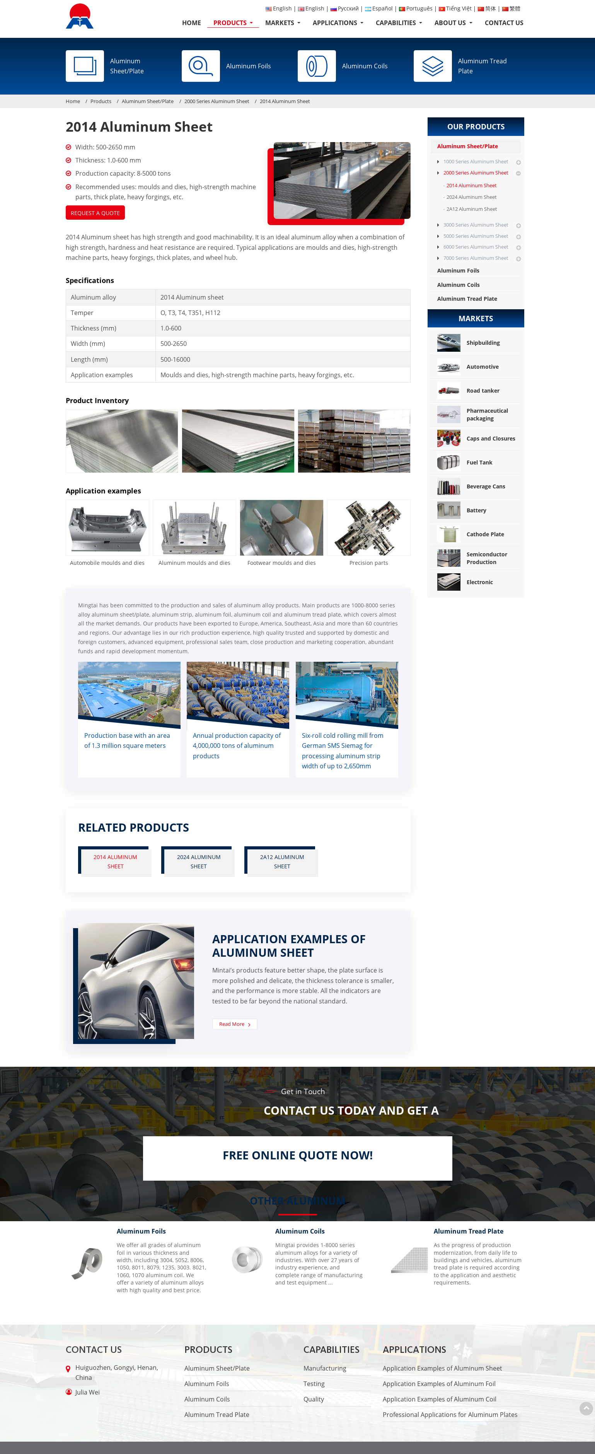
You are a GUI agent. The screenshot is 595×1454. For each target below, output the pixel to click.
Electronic (465, 582)
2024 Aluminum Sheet (199, 861)
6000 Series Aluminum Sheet (475, 246)
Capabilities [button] (397, 23)
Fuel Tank (465, 462)
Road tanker (468, 390)
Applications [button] (336, 23)
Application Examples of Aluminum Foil (439, 1383)
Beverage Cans (471, 486)
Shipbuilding (468, 342)
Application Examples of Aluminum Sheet (442, 1368)
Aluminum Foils (458, 270)
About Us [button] (451, 23)
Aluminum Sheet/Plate (148, 101)
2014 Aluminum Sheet (116, 861)
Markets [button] (280, 23)
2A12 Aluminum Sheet (282, 861)
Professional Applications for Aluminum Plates (450, 1414)
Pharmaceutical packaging (472, 414)
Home (191, 23)
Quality (313, 1399)
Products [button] (230, 23)
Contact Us (504, 23)
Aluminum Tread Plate (467, 298)
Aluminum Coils (458, 284)
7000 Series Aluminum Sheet (475, 257)
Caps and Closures (476, 438)
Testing (314, 1383)
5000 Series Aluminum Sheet (475, 235)
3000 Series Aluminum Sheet (475, 224)
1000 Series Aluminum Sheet (475, 161)
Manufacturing (324, 1368)
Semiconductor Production (472, 558)
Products (100, 101)
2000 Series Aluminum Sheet (216, 101)
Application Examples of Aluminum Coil (439, 1399)
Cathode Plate (470, 534)
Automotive (468, 367)
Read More (231, 1023)
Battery (461, 510)
